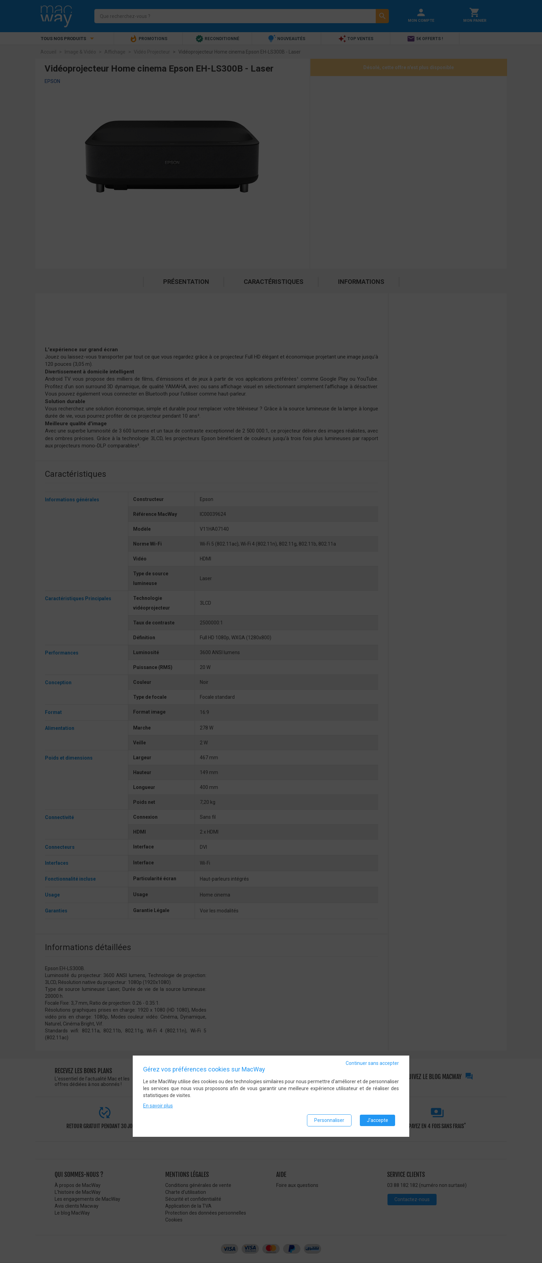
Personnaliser (329, 1120)
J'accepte (377, 1120)
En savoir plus (158, 1105)
